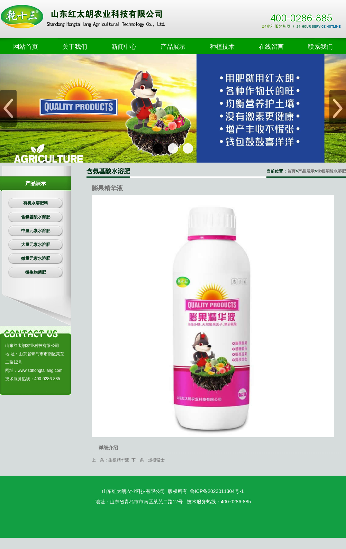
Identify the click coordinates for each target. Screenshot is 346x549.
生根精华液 (118, 460)
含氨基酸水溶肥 (331, 171)
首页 (291, 171)
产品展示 (306, 171)
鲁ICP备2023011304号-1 (217, 491)
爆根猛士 (156, 460)
